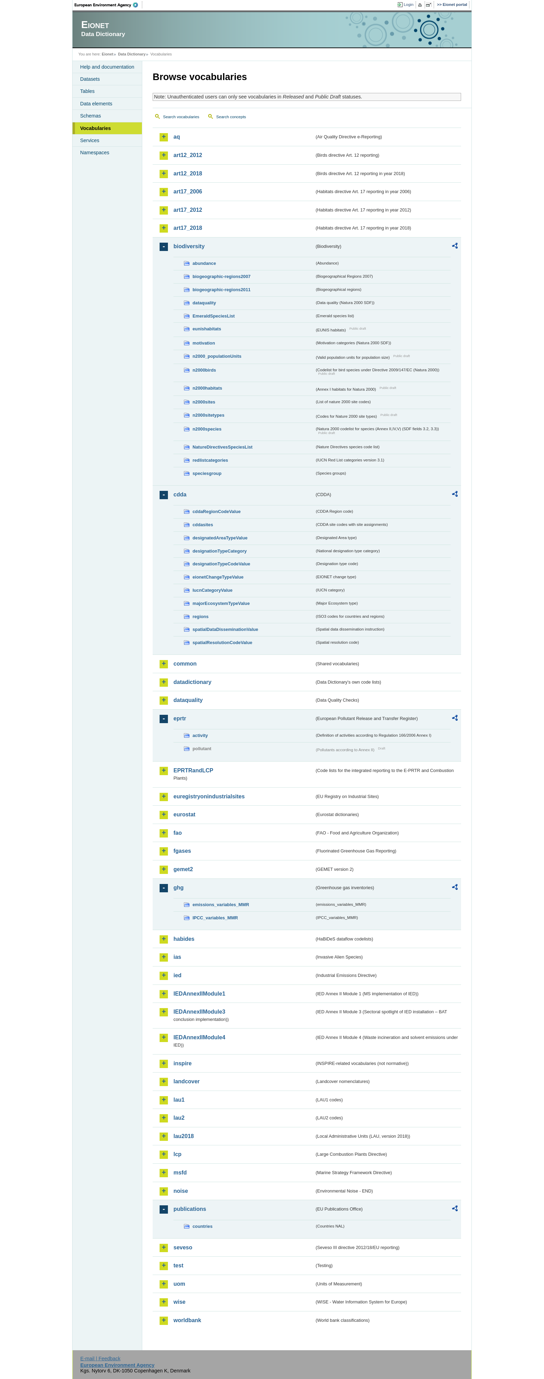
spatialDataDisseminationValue (225, 629)
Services (89, 140)
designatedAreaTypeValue (220, 537)
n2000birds (204, 370)
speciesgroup (207, 473)
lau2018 (183, 1136)
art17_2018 (187, 228)
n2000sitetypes (208, 415)
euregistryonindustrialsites (209, 796)
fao (177, 833)
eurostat (184, 814)
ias (177, 957)
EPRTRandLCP (193, 770)
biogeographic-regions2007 (221, 276)
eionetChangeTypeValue (218, 577)
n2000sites (204, 402)
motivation (204, 343)
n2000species (207, 429)
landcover (186, 1081)
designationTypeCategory (220, 551)
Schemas (90, 116)
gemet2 (183, 869)
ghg (178, 888)
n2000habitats (207, 388)
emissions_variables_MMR (221, 904)
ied (177, 975)
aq (176, 137)
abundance (204, 263)
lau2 (179, 1118)
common (185, 664)
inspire (182, 1063)
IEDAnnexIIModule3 (199, 1012)
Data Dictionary (131, 54)
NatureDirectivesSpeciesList (223, 447)
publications (189, 1209)
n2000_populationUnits (217, 356)
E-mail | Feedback (100, 1358)
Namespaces (94, 152)
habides (183, 939)
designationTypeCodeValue (221, 563)
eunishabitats (207, 328)
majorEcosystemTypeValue (221, 603)
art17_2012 (187, 210)
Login (409, 4)
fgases (182, 851)
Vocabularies (95, 128)
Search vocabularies (181, 117)
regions (201, 616)
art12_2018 (187, 173)
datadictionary (192, 682)
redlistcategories (210, 460)
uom (179, 1284)
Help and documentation (107, 67)
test (178, 1265)
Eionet (107, 54)
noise (180, 1191)
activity (200, 735)
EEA (109, 4)
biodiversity (189, 246)
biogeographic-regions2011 (221, 289)
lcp (177, 1154)
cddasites (203, 524)
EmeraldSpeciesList (214, 316)
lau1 (179, 1100)
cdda (179, 494)
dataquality (204, 302)
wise (179, 1302)
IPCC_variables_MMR (215, 917)
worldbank (187, 1320)
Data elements (96, 103)
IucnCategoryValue (212, 590)
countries (203, 1226)
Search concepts (231, 117)
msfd (180, 1173)
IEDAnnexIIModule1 (199, 994)
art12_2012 (187, 155)
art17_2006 (187, 191)
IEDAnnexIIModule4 (199, 1037)
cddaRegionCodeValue (217, 511)
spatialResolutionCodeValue (222, 642)
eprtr (179, 718)
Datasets (90, 79)
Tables (87, 91)
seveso (182, 1247)
